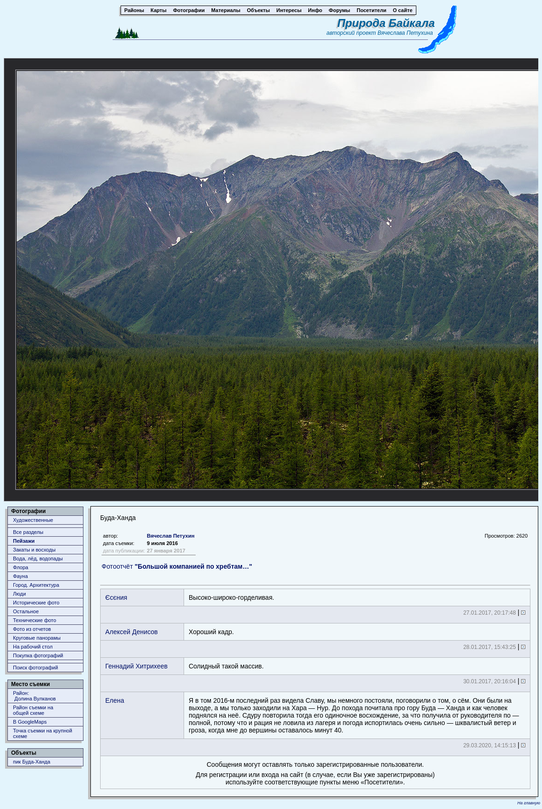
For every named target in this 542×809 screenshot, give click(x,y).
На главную (528, 803)
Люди (19, 594)
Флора (20, 567)
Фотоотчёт (177, 566)
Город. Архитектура (36, 585)
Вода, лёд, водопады (38, 558)
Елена (114, 700)
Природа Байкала (386, 23)
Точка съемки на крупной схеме (42, 733)
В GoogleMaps (30, 722)
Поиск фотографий (35, 667)
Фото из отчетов (32, 629)
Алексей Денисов (131, 632)
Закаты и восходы (34, 549)
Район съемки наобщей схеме (33, 710)
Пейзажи (24, 541)
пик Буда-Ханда (31, 761)
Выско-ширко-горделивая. (231, 597)
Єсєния (116, 597)
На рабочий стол (32, 646)
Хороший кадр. (211, 632)
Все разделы (28, 532)
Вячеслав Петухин (171, 536)
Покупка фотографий (38, 655)
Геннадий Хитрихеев (136, 666)
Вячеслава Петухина (405, 33)
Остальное (26, 611)
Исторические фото (36, 602)
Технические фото (34, 620)
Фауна (20, 576)
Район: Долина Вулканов (34, 695)
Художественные (33, 520)
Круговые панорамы (37, 638)
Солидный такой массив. (226, 666)
